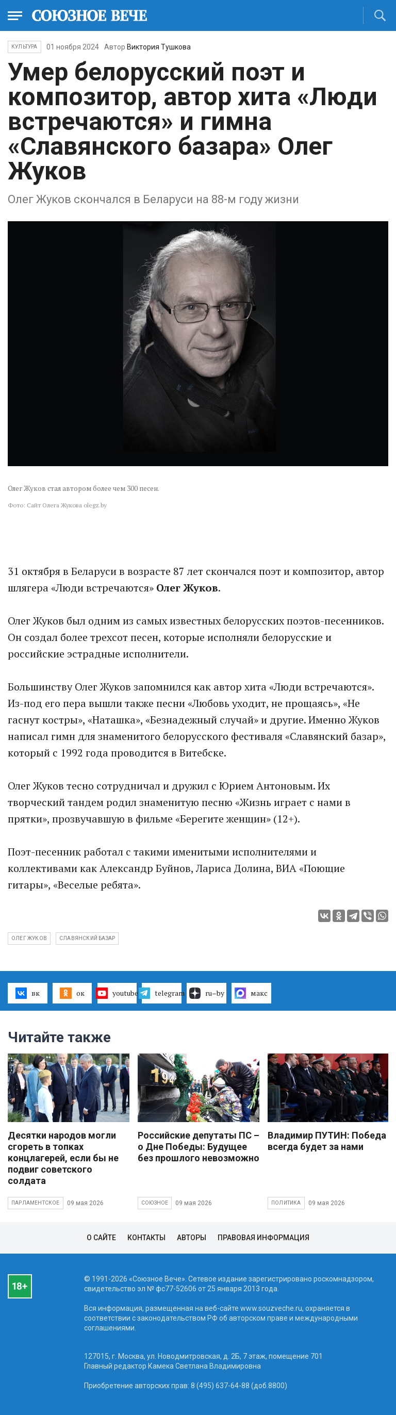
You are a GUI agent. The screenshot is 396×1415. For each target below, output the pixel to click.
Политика (286, 1203)
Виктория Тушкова (159, 47)
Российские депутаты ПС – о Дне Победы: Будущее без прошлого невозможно (198, 1146)
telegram (162, 993)
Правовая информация (263, 1237)
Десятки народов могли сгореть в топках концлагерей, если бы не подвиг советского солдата (63, 1158)
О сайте (101, 1237)
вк (27, 993)
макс (251, 993)
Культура (24, 47)
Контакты (146, 1237)
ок (72, 993)
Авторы (191, 1237)
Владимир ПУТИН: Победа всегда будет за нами (327, 1141)
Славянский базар (87, 938)
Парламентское (35, 1203)
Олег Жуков (29, 938)
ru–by (206, 993)
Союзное (154, 1203)
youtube (117, 993)
